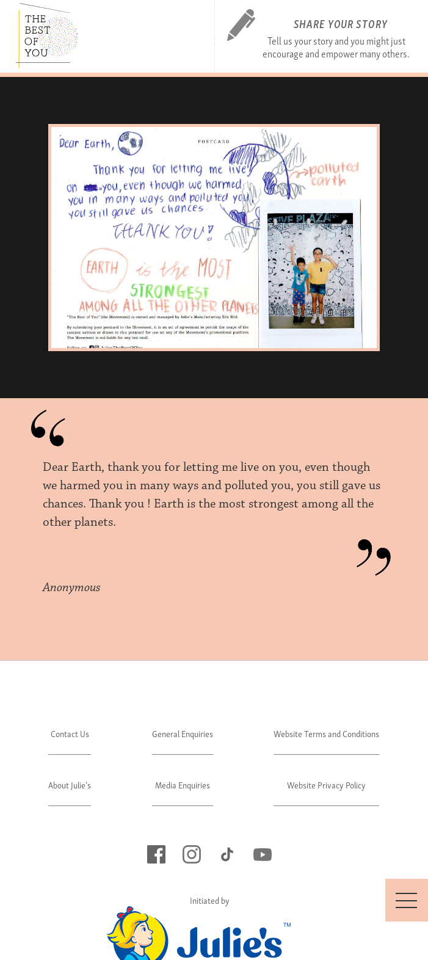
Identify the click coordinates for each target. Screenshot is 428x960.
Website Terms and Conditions (326, 733)
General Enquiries (182, 733)
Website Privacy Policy (326, 784)
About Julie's (69, 784)
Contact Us (70, 733)
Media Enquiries (182, 784)
